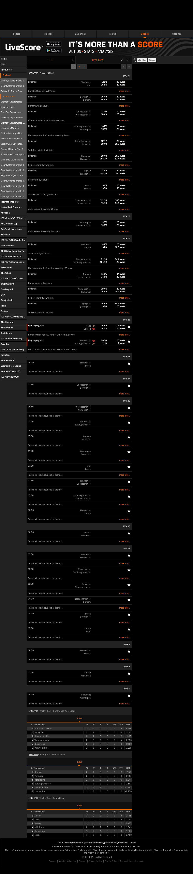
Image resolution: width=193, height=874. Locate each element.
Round (50, 60)
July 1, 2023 (97, 60)
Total (79, 718)
